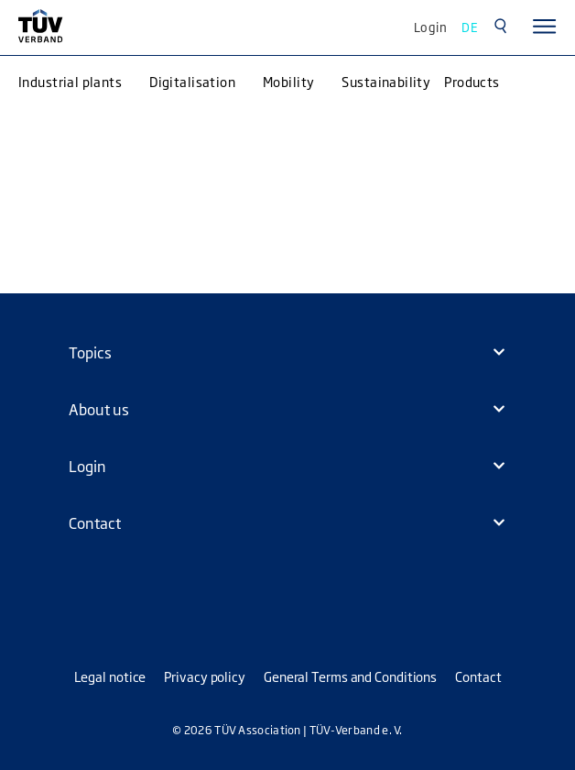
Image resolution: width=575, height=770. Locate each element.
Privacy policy (204, 676)
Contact (478, 676)
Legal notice (110, 676)
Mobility (288, 81)
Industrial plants (70, 81)
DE (469, 26)
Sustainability (386, 81)
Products (471, 81)
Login (430, 26)
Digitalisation (192, 81)
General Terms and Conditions (350, 676)
